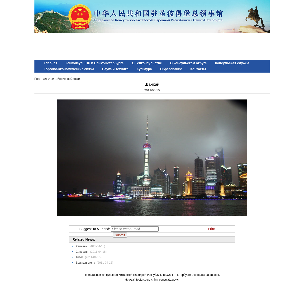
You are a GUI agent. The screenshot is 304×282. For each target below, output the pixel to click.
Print (211, 229)
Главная (50, 63)
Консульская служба (232, 63)
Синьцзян (82, 251)
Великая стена (85, 262)
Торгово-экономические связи (69, 69)
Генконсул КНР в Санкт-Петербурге (95, 63)
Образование (171, 69)
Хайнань (81, 246)
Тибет (79, 257)
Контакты (198, 69)
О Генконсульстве (147, 63)
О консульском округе (188, 63)
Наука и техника (115, 69)
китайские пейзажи (65, 79)
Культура (144, 69)
